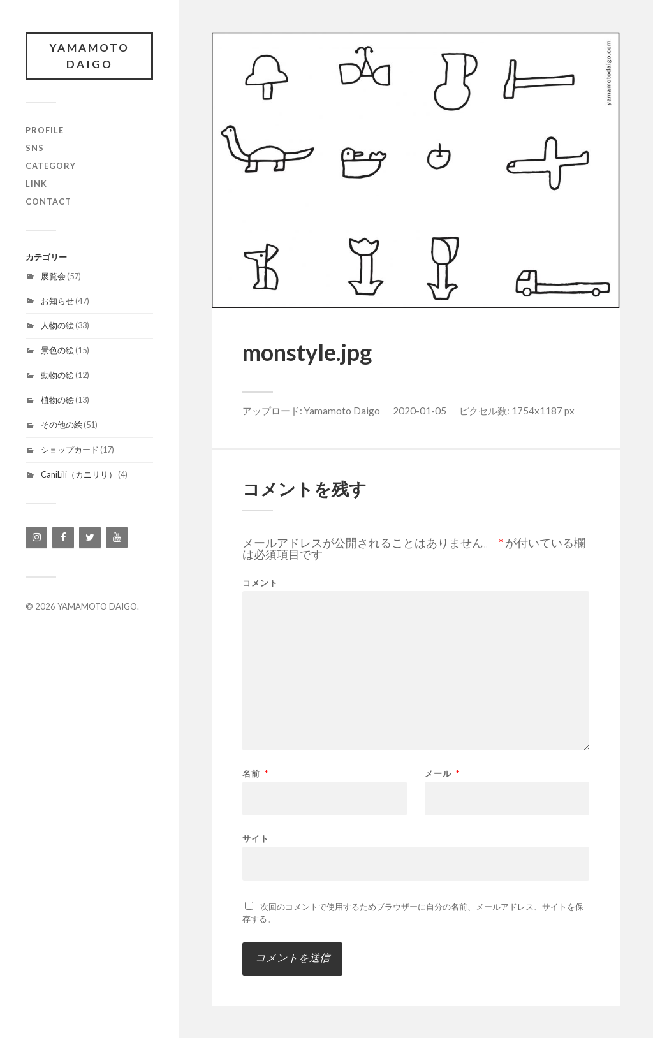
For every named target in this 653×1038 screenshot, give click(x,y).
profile (45, 130)
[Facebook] (63, 537)
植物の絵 (57, 400)
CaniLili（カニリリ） (79, 474)
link (36, 184)
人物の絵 (57, 325)
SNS (35, 148)
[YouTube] (117, 537)
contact (48, 201)
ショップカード (70, 449)
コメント (260, 583)
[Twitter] (90, 537)
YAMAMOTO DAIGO (89, 56)
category (51, 166)
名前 (255, 774)
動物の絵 (57, 375)
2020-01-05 (419, 410)
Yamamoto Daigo (342, 410)
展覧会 (53, 276)
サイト (255, 838)
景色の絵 (57, 350)
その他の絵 (61, 425)
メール (442, 774)
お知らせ (57, 301)
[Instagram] (36, 537)
